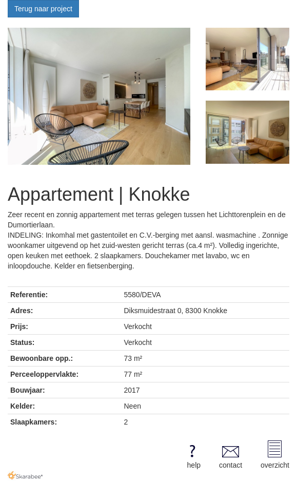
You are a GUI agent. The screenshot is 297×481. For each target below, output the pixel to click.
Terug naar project (43, 9)
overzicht (275, 454)
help (192, 454)
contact (230, 454)
